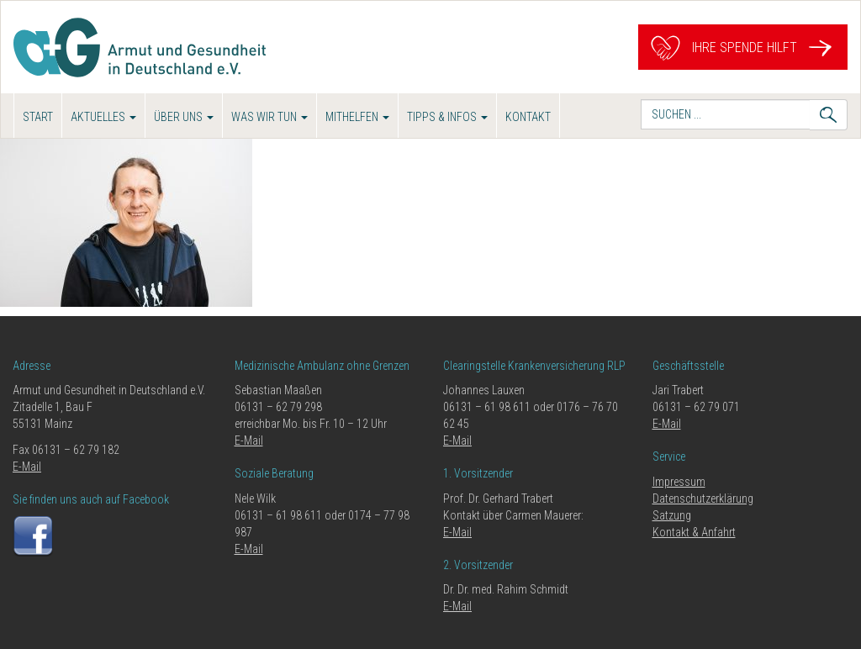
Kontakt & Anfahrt (694, 532)
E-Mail (27, 466)
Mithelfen (357, 117)
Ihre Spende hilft (743, 47)
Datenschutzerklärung (702, 498)
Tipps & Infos (447, 117)
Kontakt (528, 117)
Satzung (671, 515)
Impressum (678, 481)
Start (38, 117)
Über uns (184, 117)
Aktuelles (103, 117)
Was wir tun (269, 117)
